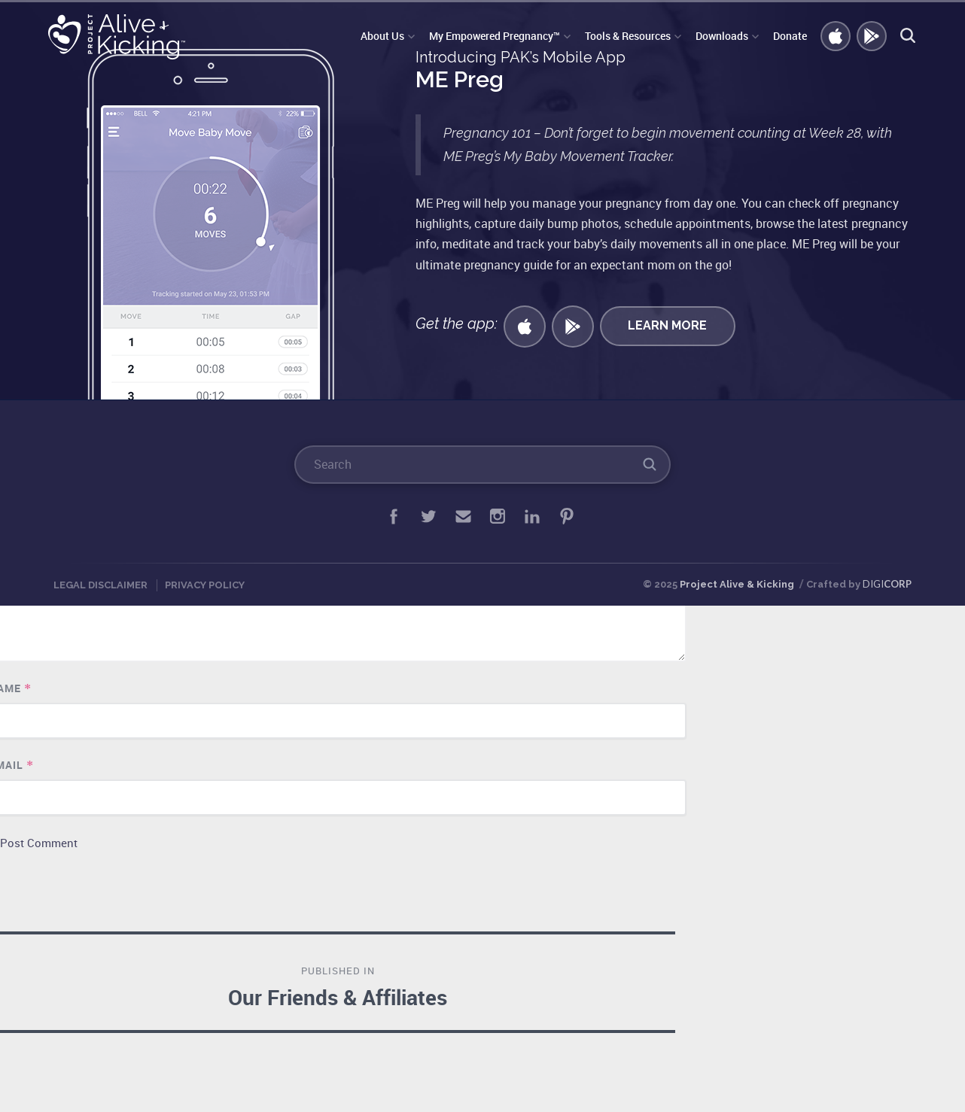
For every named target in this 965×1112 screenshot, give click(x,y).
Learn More (667, 325)
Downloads (722, 36)
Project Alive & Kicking (737, 584)
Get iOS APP (836, 37)
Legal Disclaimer (100, 585)
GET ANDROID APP (872, 37)
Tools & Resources (628, 36)
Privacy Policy (205, 585)
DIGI (887, 584)
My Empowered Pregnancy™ (494, 36)
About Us (382, 36)
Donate (790, 36)
